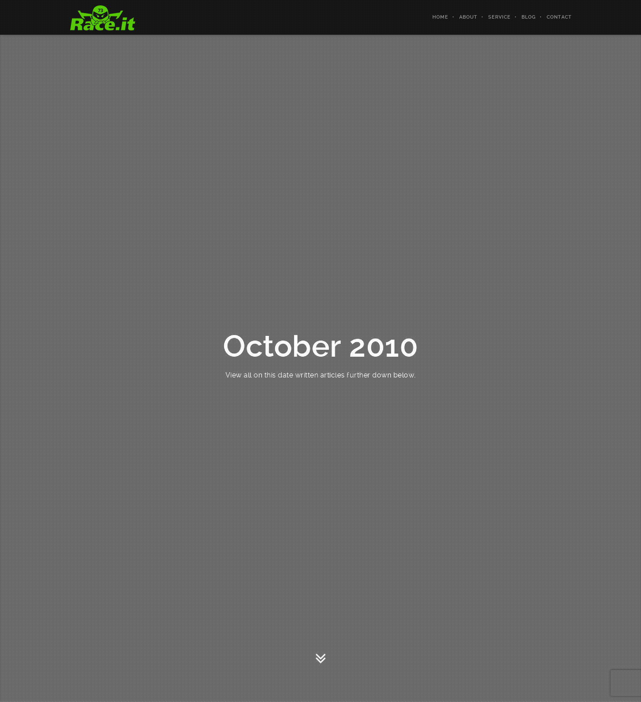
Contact (559, 17)
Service (499, 17)
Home (440, 17)
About (468, 17)
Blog (529, 17)
